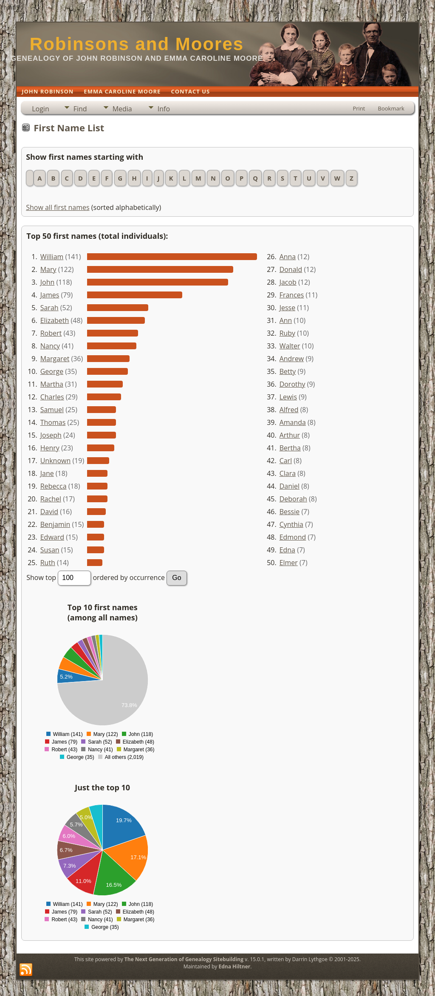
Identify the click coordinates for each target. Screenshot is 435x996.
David (49, 511)
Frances (292, 295)
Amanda (293, 422)
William (52, 256)
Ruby (288, 333)
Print (359, 108)
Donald (291, 269)
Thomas (53, 422)
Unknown (55, 460)
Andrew (292, 358)
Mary (48, 269)
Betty (288, 371)
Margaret (55, 358)
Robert (51, 333)
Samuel (52, 409)
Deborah (293, 499)
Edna (287, 550)
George (51, 371)
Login (40, 108)
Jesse (288, 307)
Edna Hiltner (234, 966)
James (49, 295)
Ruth (47, 562)
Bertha (290, 448)
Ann (286, 320)
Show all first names (57, 207)
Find (80, 108)
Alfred (289, 409)
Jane (47, 473)
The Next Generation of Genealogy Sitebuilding (183, 959)
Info (164, 108)
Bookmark (391, 108)
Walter (290, 346)
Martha (51, 384)
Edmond (293, 537)
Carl (286, 460)
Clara (288, 473)
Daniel (289, 486)
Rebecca (53, 486)
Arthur (290, 435)
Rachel (50, 499)
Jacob (288, 282)
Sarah (49, 307)
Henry (49, 448)
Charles (52, 397)
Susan (49, 550)
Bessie (290, 511)
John (47, 282)
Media (122, 108)
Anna (288, 256)
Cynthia (291, 524)
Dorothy (292, 384)
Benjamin (55, 524)
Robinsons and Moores (137, 44)
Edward (52, 537)
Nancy (50, 346)
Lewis (288, 397)
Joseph (51, 435)
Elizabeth (54, 320)
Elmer (289, 562)
